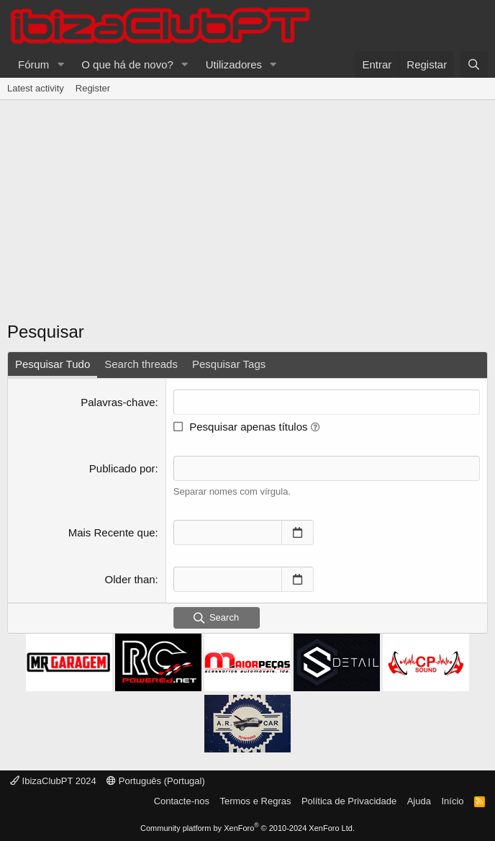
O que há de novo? (127, 64)
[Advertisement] (247, 215)
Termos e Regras (255, 801)
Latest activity (35, 88)
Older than (130, 579)
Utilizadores (234, 64)
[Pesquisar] (474, 64)
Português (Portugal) (155, 780)
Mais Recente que (111, 532)
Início (452, 801)
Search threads (141, 364)
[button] (60, 64)
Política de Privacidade (348, 801)
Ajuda (419, 801)
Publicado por (122, 468)
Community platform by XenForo (247, 828)
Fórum (33, 64)
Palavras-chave (118, 402)
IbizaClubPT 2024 (53, 780)
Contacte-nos (181, 801)
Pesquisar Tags (228, 364)
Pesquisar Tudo (52, 364)
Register (93, 88)
